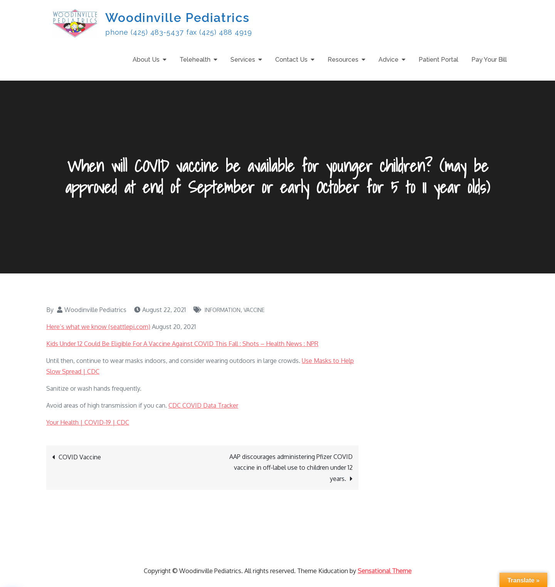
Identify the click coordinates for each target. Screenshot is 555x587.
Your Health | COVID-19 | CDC (87, 422)
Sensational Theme (385, 571)
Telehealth (195, 59)
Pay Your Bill (489, 59)
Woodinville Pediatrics (177, 17)
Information (222, 310)
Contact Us (291, 59)
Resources (343, 59)
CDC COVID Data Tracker (203, 405)
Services (242, 59)
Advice (388, 59)
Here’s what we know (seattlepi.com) (98, 327)
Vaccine (254, 310)
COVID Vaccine (80, 457)
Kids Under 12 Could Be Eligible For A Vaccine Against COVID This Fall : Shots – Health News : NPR (182, 343)
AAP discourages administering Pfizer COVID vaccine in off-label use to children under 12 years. (291, 467)
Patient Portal (438, 59)
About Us (146, 59)
